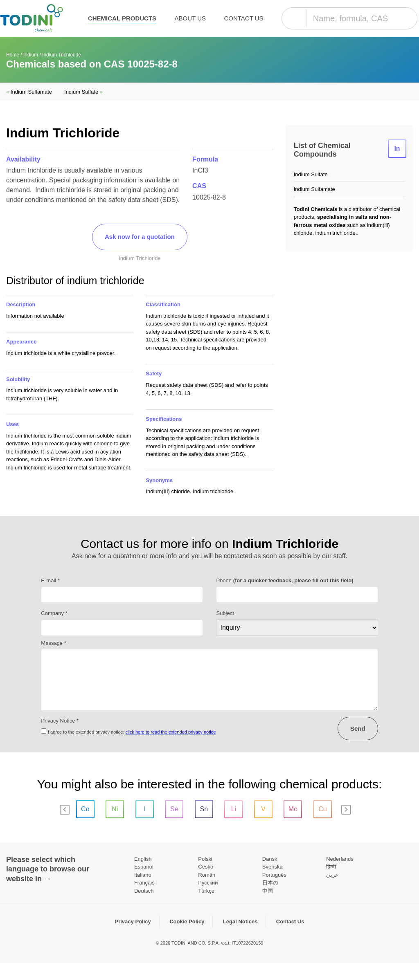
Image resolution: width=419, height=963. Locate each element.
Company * (54, 613)
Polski (205, 859)
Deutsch (144, 891)
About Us (190, 18)
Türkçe (206, 891)
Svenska (272, 867)
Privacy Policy (133, 921)
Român (206, 875)
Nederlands (340, 859)
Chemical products (122, 18)
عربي (332, 875)
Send (357, 728)
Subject (225, 613)
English (143, 859)
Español (143, 867)
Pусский (208, 883)
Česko (205, 867)
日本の (270, 883)
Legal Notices (240, 921)
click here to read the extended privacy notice (171, 732)
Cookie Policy (186, 921)
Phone (284, 580)
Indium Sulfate (83, 92)
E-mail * (50, 580)
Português (274, 875)
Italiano (142, 875)
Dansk (269, 859)
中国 (267, 891)
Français (144, 883)
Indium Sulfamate (29, 92)
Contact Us (243, 18)
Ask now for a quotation (140, 236)
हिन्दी (331, 867)
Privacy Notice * (60, 721)
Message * (53, 643)
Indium (30, 55)
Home (12, 55)
